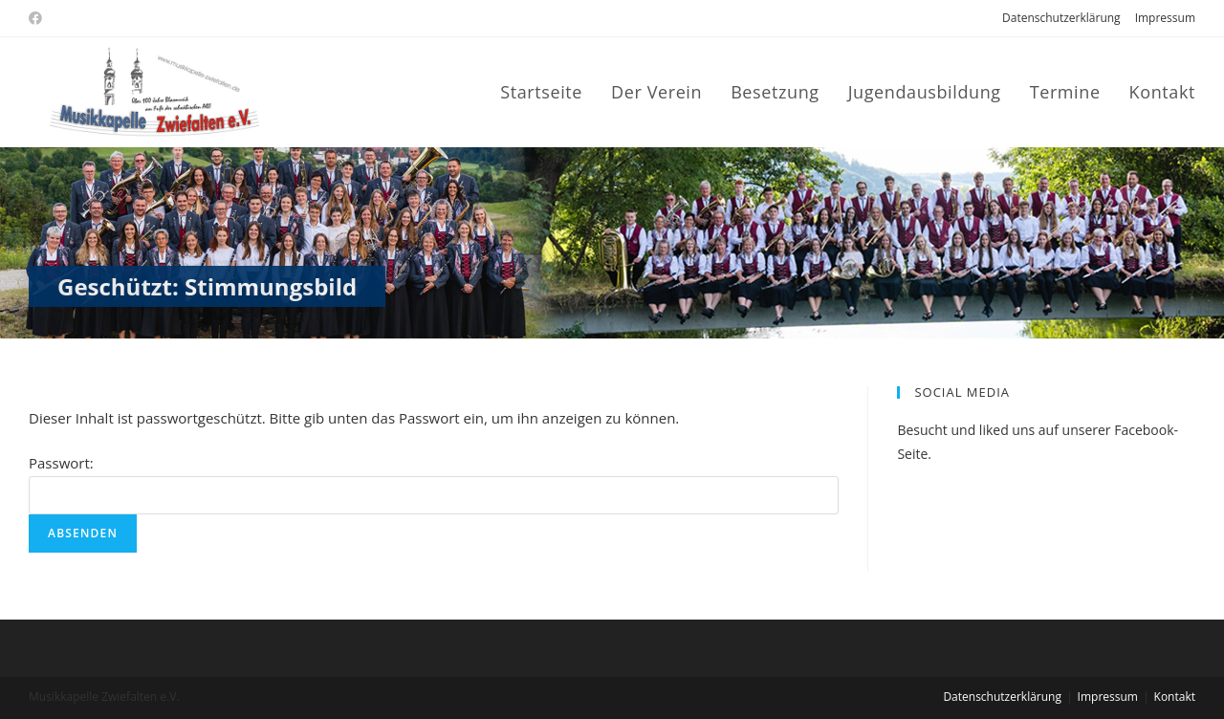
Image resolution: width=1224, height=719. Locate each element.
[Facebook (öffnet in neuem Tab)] (38, 18)
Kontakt (1174, 696)
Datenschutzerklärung (1061, 18)
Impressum (1165, 18)
